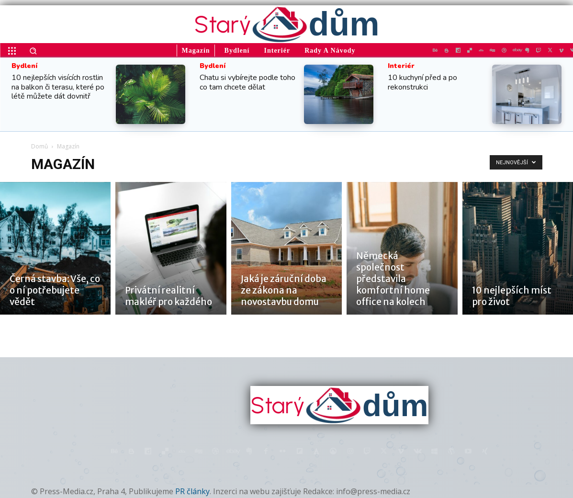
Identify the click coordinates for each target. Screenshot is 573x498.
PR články (192, 491)
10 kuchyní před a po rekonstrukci (422, 82)
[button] (33, 51)
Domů (39, 146)
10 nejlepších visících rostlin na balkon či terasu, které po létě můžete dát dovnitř (57, 86)
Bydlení (24, 66)
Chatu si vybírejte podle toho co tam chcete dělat (247, 82)
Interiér (401, 66)
